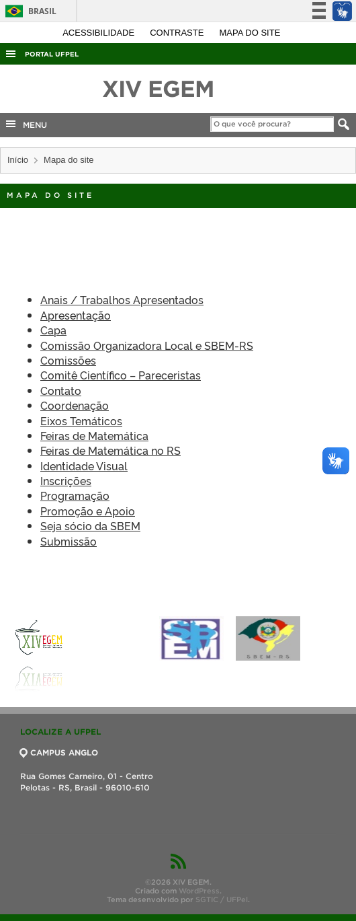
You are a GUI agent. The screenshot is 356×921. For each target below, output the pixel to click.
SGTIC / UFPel (221, 899)
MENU (25, 124)
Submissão (68, 540)
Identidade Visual (84, 465)
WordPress (199, 891)
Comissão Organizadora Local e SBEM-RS (146, 345)
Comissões (68, 360)
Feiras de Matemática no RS (110, 450)
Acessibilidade (99, 33)
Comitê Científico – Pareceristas (120, 374)
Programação (74, 495)
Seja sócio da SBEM (90, 525)
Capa (53, 329)
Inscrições (65, 480)
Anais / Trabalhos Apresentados (122, 299)
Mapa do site (250, 33)
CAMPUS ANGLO (59, 752)
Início (17, 160)
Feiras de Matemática (94, 435)
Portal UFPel (52, 54)
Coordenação (74, 405)
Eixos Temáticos (81, 420)
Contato (60, 390)
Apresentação (75, 314)
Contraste (178, 33)
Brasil (28, 11)
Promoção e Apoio (87, 510)
